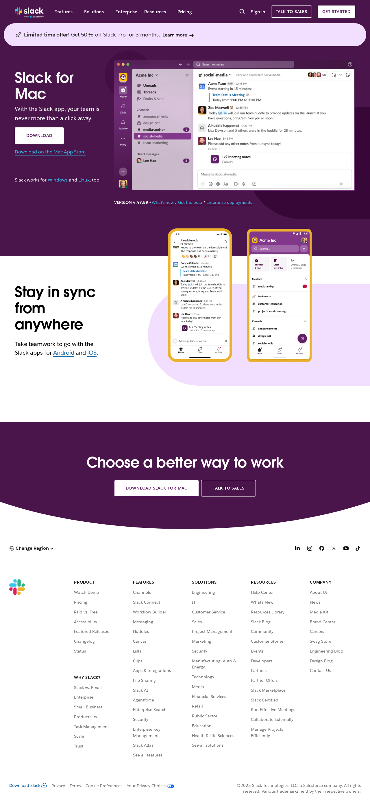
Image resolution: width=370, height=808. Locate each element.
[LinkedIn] (297, 549)
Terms (75, 785)
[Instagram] (309, 549)
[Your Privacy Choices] (148, 785)
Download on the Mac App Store (50, 152)
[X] (333, 549)
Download (39, 135)
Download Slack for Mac (157, 488)
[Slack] (29, 11)
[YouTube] (346, 549)
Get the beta (190, 202)
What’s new (163, 202)
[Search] (242, 12)
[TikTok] (358, 549)
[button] (31, 548)
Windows (58, 180)
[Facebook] (321, 549)
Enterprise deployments (229, 202)
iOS (92, 352)
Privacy (58, 785)
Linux (84, 180)
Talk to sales (291, 11)
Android (63, 352)
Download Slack (28, 785)
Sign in (258, 11)
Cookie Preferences (104, 785)
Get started (336, 11)
